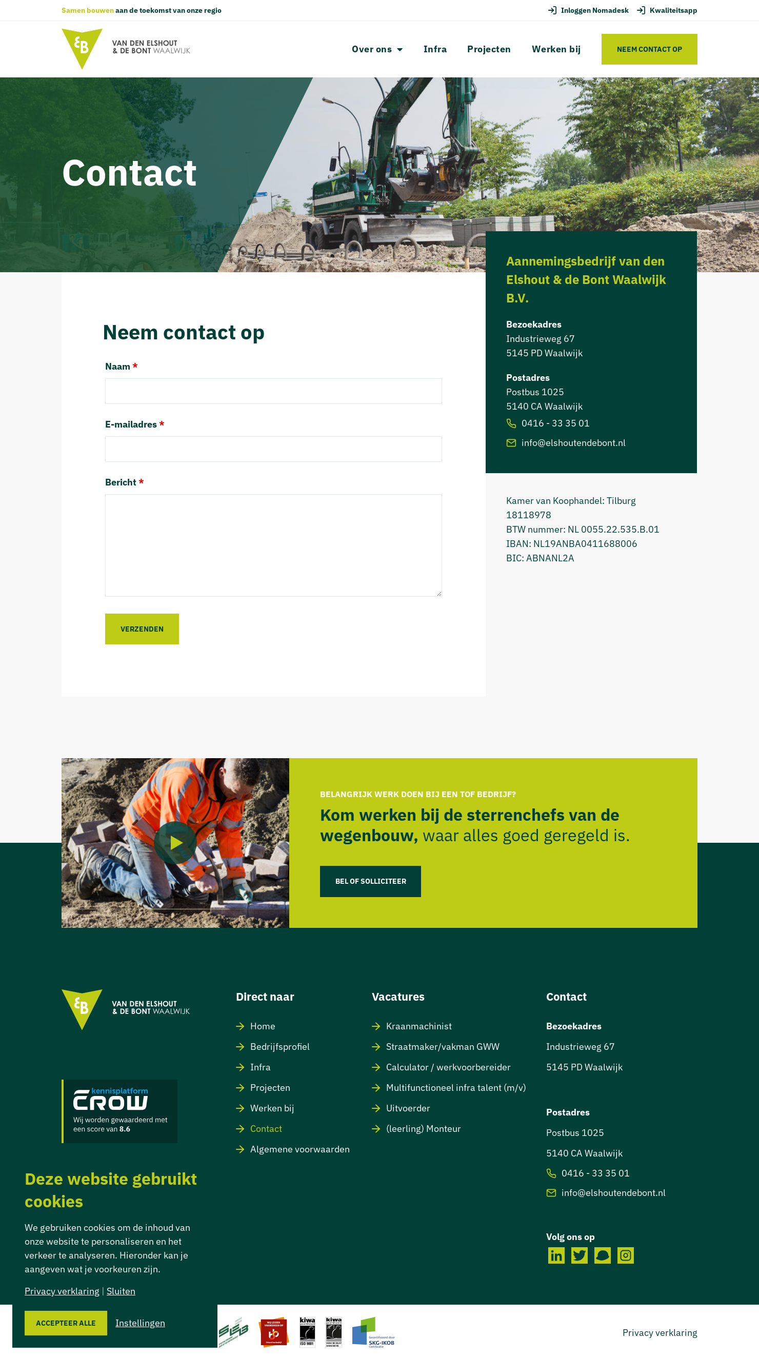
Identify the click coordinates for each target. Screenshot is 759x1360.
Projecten (489, 49)
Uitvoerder (408, 1107)
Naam (121, 366)
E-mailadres (135, 424)
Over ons (377, 49)
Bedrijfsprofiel (280, 1046)
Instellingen (140, 1323)
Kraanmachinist (419, 1025)
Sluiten (121, 1291)
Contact (266, 1128)
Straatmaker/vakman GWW (443, 1046)
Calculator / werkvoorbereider (448, 1066)
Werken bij (556, 49)
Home (262, 1025)
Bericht (124, 482)
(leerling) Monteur (423, 1128)
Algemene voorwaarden (300, 1148)
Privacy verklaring (660, 1332)
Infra (435, 49)
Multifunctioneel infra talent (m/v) (456, 1087)
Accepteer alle (66, 1323)
